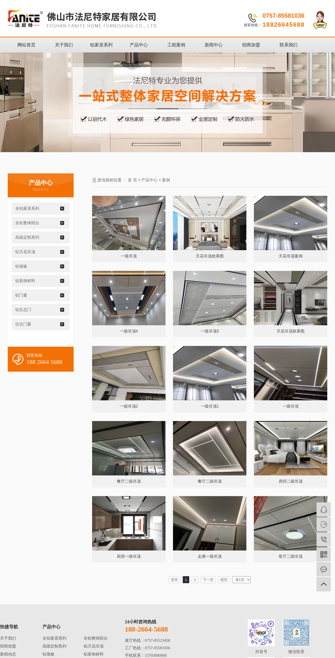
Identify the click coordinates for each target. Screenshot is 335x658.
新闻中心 (214, 44)
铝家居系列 (101, 44)
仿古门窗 (23, 324)
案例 (166, 180)
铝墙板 (21, 266)
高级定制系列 (27, 237)
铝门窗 (21, 295)
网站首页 (26, 44)
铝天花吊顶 (25, 252)
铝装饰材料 (25, 281)
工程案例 (176, 44)
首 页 (132, 180)
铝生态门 (23, 310)
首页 (174, 580)
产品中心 (139, 44)
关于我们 (64, 44)
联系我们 (289, 44)
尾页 (223, 580)
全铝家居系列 (27, 208)
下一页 (208, 580)
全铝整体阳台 (27, 223)
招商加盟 (251, 44)
